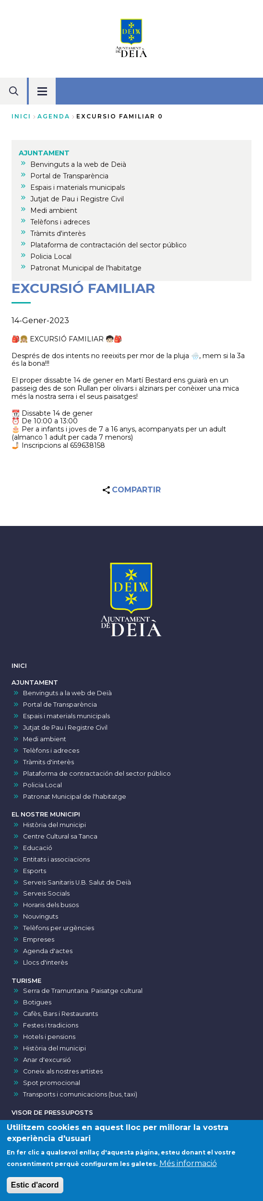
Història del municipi (54, 824)
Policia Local (42, 785)
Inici (21, 116)
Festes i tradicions (50, 1025)
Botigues (37, 1002)
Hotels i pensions (49, 1036)
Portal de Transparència (60, 704)
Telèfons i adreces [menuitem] (60, 222)
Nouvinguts (40, 916)
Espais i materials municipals (66, 716)
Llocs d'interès (45, 962)
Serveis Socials (46, 893)
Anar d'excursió (47, 1059)
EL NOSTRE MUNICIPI (46, 814)
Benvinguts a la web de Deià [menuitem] (78, 164)
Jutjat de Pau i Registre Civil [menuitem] (77, 199)
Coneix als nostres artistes (63, 1071)
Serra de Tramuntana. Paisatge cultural (83, 990)
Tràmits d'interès (48, 762)
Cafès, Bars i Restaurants (60, 1013)
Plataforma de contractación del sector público (97, 773)
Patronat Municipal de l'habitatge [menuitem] (86, 268)
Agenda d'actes (47, 951)
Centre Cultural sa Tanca (60, 836)
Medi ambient (44, 739)
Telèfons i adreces (51, 750)
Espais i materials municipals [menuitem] (77, 187)
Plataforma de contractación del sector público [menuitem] (108, 245)
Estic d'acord (35, 1186)
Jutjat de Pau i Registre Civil (65, 727)
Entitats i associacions (56, 859)
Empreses (38, 939)
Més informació (188, 1164)
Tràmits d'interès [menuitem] (57, 233)
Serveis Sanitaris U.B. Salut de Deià (77, 882)
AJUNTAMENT (35, 682)
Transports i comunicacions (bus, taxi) (80, 1094)
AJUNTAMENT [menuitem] (44, 153)
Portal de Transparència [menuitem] (69, 176)
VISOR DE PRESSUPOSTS (52, 1112)
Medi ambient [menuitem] (53, 210)
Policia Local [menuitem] (51, 256)
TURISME (26, 980)
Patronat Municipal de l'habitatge (74, 796)
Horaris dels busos (51, 905)
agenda (53, 116)
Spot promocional (51, 1082)
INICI (19, 665)
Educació (37, 847)
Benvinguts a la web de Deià (67, 693)
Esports (34, 871)
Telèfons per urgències (58, 928)
